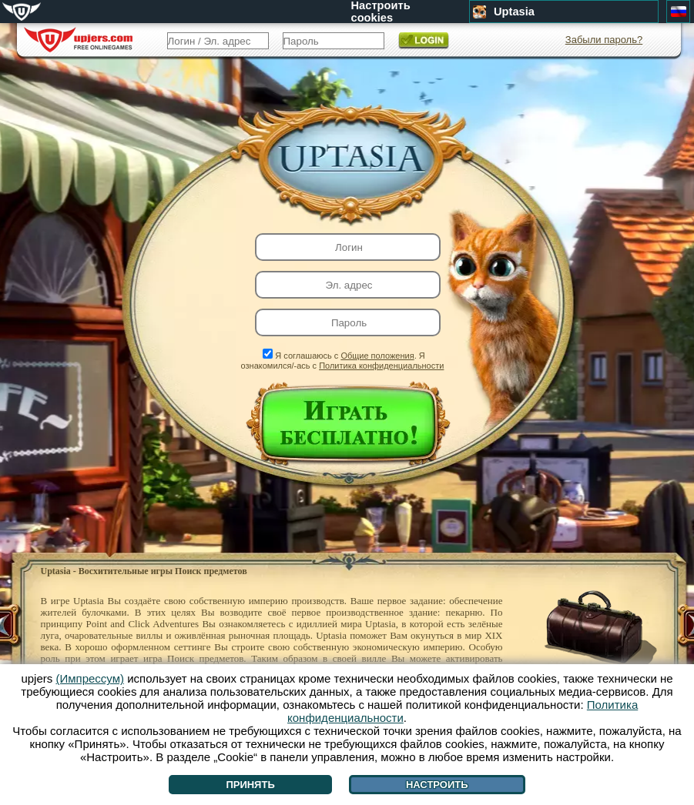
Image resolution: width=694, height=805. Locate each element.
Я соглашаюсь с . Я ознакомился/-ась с (342, 360)
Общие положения (377, 355)
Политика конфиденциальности (381, 365)
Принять (250, 784)
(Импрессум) (89, 678)
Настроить (437, 784)
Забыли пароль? (603, 39)
